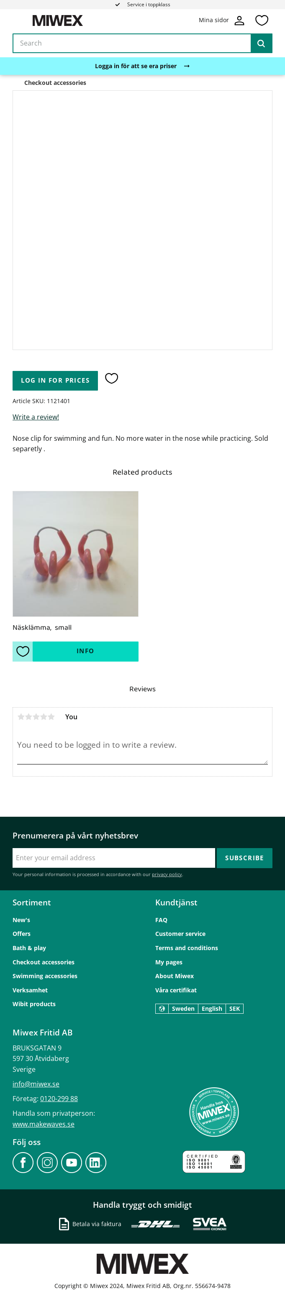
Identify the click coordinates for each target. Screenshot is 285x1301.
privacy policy (167, 874)
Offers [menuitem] (22, 934)
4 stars (43, 717)
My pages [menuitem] (168, 962)
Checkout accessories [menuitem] (43, 962)
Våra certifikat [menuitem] (176, 990)
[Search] (261, 43)
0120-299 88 (59, 1098)
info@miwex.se (36, 1084)
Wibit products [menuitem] (34, 1004)
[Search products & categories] (142, 43)
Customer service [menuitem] (180, 934)
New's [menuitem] (21, 920)
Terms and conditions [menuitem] (186, 948)
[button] (261, 20)
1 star (21, 717)
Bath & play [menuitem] (29, 948)
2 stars (28, 717)
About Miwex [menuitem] (174, 976)
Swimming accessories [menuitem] (45, 976)
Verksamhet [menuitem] (30, 990)
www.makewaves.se (43, 1124)
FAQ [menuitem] (161, 920)
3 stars (36, 717)
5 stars (51, 717)
